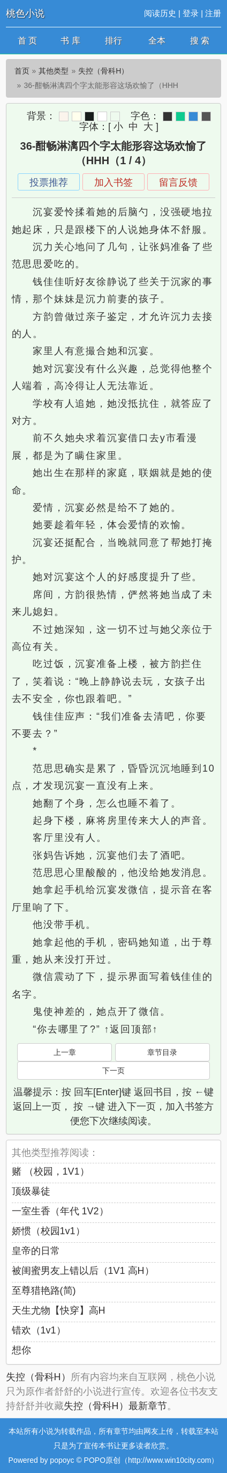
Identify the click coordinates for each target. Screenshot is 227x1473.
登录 (191, 13)
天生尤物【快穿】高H (58, 1310)
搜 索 (199, 40)
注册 (213, 13)
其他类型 (54, 71)
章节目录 (162, 1052)
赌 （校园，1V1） (50, 1171)
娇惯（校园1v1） (48, 1231)
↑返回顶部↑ (131, 1029)
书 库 (70, 40)
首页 (21, 71)
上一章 (65, 1052)
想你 (21, 1350)
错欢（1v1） (39, 1330)
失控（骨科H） (103, 71)
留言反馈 (178, 182)
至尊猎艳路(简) (44, 1290)
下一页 (113, 1070)
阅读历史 (160, 13)
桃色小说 (25, 13)
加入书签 (113, 182)
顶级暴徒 (31, 1191)
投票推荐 (48, 182)
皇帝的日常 (36, 1250)
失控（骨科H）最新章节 (115, 1406)
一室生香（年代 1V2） (60, 1211)
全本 (156, 40)
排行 (113, 40)
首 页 (27, 40)
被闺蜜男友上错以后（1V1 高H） (83, 1270)
